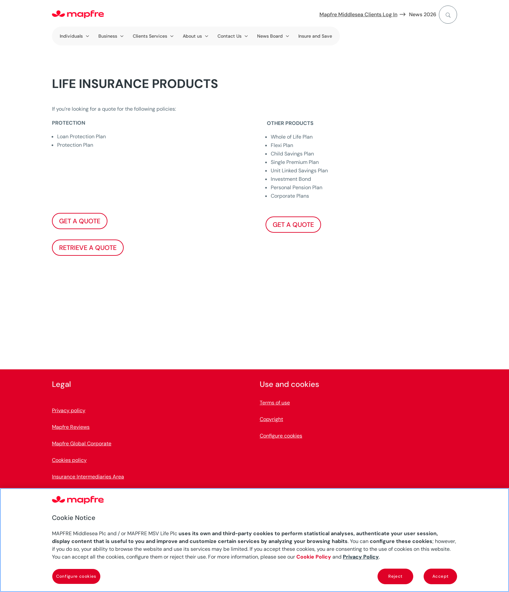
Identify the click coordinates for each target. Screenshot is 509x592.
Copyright (271, 419)
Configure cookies (281, 435)
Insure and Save (315, 36)
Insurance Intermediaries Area (88, 476)
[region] (254, 540)
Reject (395, 576)
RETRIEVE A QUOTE (88, 247)
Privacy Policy (361, 556)
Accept (440, 576)
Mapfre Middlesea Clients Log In (358, 14)
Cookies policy (69, 460)
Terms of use (275, 402)
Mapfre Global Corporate (81, 443)
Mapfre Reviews (71, 427)
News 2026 (422, 14)
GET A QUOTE (79, 221)
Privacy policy (68, 410)
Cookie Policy (313, 556)
